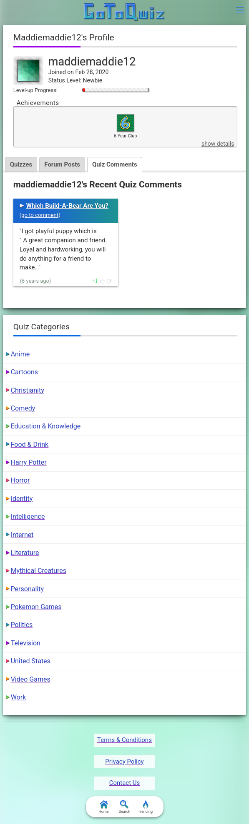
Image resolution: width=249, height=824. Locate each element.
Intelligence (28, 516)
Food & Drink (30, 444)
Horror (20, 480)
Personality (27, 589)
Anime (20, 354)
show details (217, 143)
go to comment (39, 215)
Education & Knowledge (46, 426)
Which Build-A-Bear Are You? (67, 205)
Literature (25, 553)
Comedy (23, 408)
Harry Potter (29, 462)
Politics (22, 625)
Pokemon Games (36, 607)
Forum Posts (62, 164)
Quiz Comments (114, 164)
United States (30, 661)
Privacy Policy (124, 761)
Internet (22, 535)
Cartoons (24, 372)
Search (125, 807)
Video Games (30, 679)
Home (103, 807)
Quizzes (21, 164)
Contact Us (124, 783)
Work (18, 697)
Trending (145, 807)
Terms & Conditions (124, 740)
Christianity (27, 390)
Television (25, 643)
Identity (22, 499)
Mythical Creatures (38, 571)
